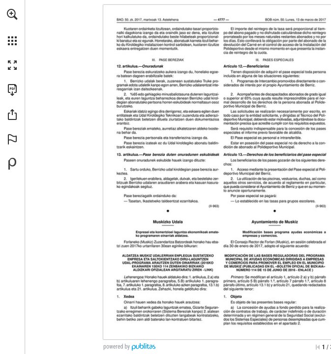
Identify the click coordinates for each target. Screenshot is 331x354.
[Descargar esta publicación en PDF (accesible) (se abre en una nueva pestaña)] (12, 90)
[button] (12, 14)
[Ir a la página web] (208, 270)
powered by (116, 346)
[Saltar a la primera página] (318, 347)
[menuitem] (12, 27)
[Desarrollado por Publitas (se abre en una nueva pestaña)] (12, 163)
